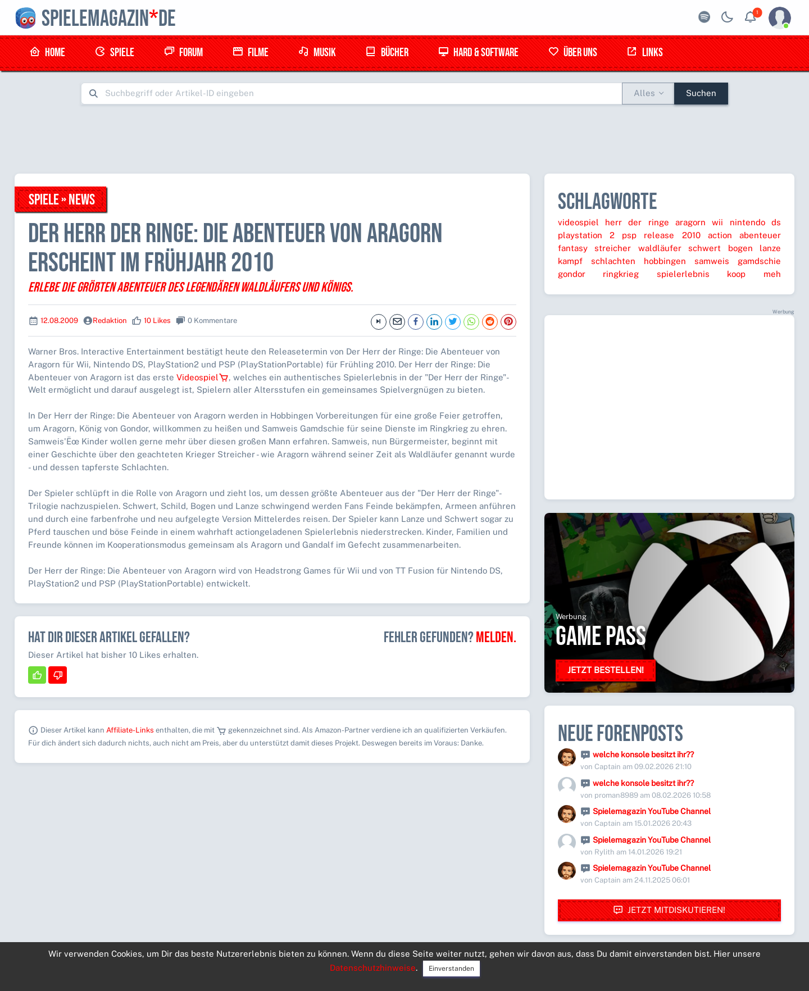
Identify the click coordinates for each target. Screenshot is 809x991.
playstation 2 (586, 235)
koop (736, 274)
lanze (770, 248)
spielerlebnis (683, 274)
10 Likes (157, 320)
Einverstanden (451, 968)
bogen (740, 248)
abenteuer (760, 235)
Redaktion (110, 320)
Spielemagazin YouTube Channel (652, 811)
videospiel (578, 222)
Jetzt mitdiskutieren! (669, 910)
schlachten (613, 261)
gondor (571, 274)
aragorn (690, 222)
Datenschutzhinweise (373, 967)
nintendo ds (755, 222)
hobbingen (665, 261)
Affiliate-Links (130, 730)
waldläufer (659, 248)
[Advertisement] (404, 138)
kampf (570, 261)
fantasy (573, 248)
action (720, 235)
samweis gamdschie (737, 261)
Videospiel (202, 377)
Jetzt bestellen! (605, 670)
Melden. (496, 638)
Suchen (701, 93)
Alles (644, 93)
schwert (704, 248)
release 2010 (672, 235)
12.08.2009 (59, 320)
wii (717, 222)
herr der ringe (637, 222)
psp (629, 235)
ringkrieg (621, 274)
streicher (612, 248)
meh (772, 274)
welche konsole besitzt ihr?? (643, 754)
